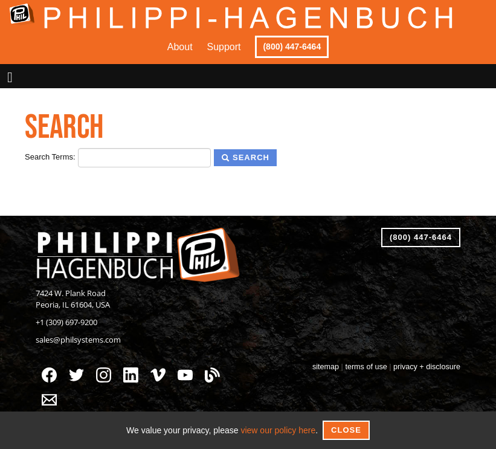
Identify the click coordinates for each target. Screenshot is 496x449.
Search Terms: (50, 156)
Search (245, 157)
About (180, 47)
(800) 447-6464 (292, 46)
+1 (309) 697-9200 (66, 322)
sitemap (325, 367)
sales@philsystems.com (78, 340)
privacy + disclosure (426, 367)
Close (346, 429)
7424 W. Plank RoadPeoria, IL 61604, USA (73, 299)
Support (224, 47)
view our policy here (277, 430)
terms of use (366, 367)
